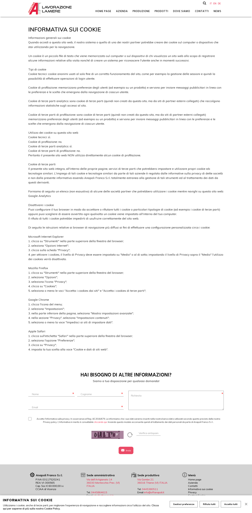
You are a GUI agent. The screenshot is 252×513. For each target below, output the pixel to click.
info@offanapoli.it (154, 492)
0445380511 (150, 489)
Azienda (122, 11)
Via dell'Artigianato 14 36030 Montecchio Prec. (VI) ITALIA (103, 482)
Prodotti (161, 11)
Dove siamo (181, 11)
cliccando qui (100, 422)
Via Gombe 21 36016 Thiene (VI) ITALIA (152, 481)
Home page (103, 11)
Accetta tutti (231, 504)
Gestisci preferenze (183, 504)
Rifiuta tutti (209, 504)
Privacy (192, 492)
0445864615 (99, 492)
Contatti (202, 11)
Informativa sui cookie (200, 489)
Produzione (141, 11)
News (217, 11)
